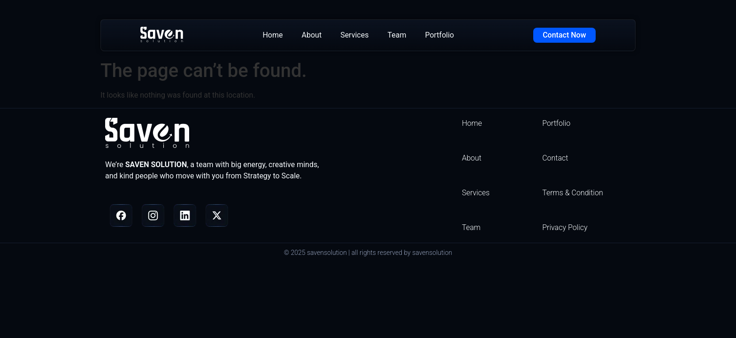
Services (354, 35)
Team (396, 35)
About (312, 35)
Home (272, 35)
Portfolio (439, 35)
